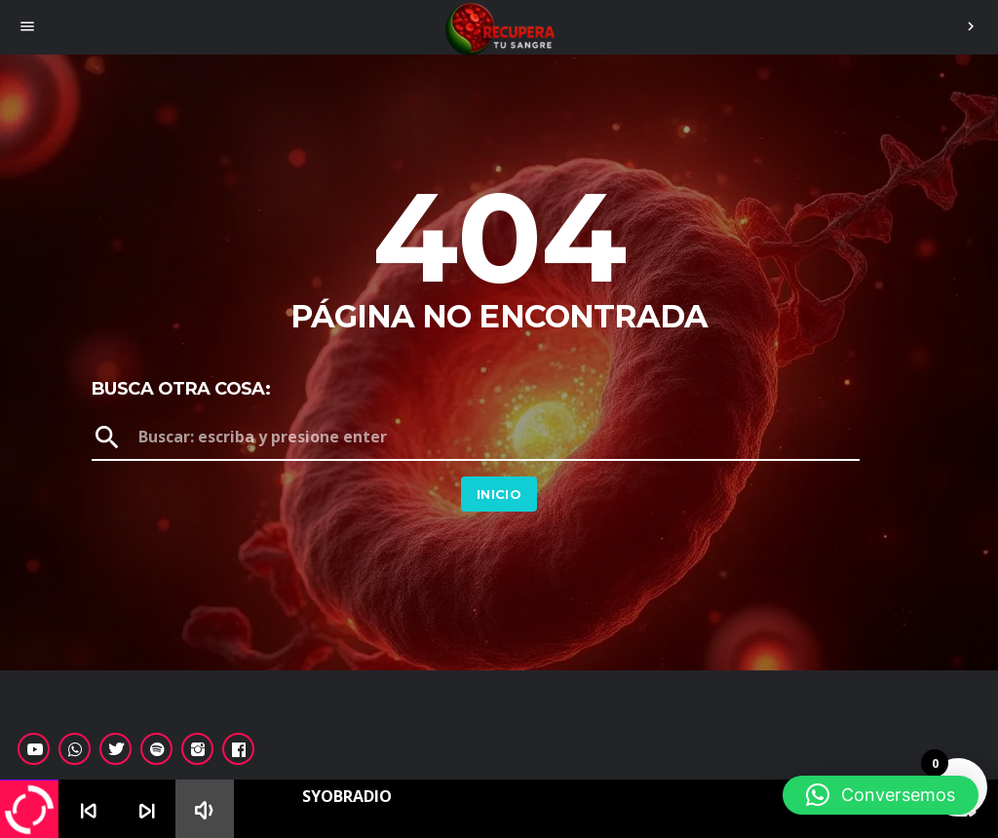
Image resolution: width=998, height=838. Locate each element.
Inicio (499, 494)
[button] (881, 795)
